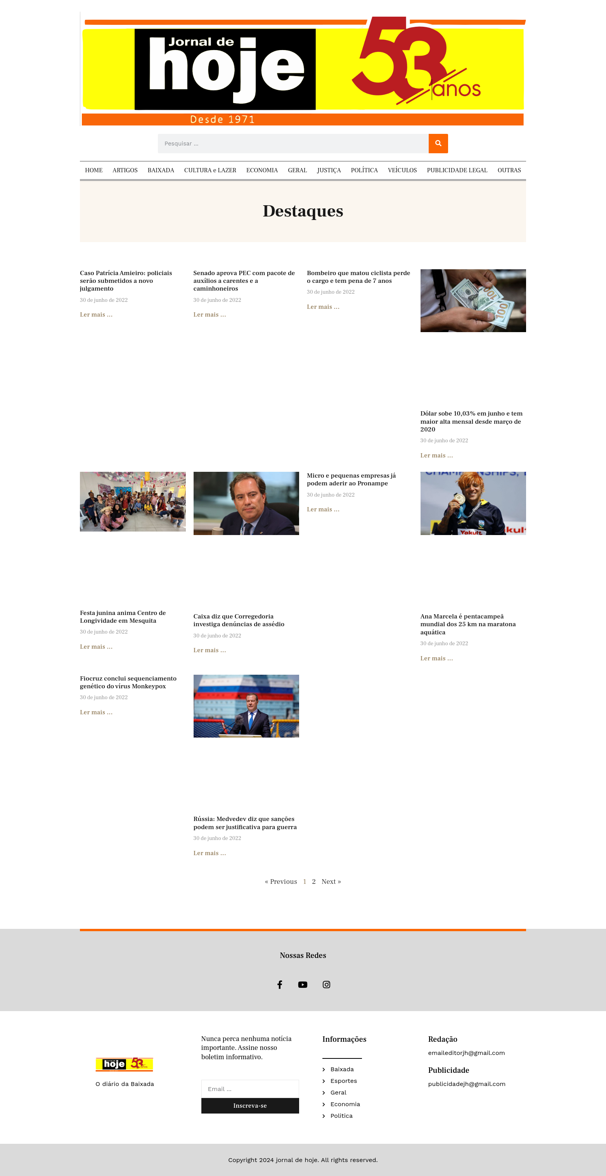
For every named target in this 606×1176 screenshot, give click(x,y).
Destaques (303, 211)
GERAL (297, 170)
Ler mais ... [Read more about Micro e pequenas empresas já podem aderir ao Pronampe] (323, 509)
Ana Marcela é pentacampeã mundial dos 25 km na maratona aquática (468, 624)
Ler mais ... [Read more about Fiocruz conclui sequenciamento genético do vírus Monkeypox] (96, 712)
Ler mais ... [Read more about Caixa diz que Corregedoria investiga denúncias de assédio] (210, 650)
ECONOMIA (262, 170)
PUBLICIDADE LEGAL (457, 170)
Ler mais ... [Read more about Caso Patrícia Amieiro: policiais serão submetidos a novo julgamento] (96, 315)
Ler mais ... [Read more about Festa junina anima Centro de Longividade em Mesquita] (96, 647)
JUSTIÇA (329, 170)
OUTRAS (509, 170)
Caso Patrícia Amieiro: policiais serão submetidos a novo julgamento (126, 281)
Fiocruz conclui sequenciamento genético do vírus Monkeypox (128, 682)
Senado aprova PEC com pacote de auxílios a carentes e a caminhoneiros (244, 281)
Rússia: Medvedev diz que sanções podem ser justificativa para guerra (245, 823)
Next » (331, 881)
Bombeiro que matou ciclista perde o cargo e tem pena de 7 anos (358, 277)
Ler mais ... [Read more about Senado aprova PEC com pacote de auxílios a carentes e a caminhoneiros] (210, 315)
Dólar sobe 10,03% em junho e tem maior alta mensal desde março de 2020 (472, 421)
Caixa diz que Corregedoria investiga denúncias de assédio (239, 620)
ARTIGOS (125, 170)
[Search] (438, 143)
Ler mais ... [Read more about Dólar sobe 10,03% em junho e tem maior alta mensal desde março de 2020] (437, 455)
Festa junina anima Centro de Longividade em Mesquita (123, 617)
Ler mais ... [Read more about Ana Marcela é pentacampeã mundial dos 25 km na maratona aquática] (437, 658)
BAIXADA (161, 170)
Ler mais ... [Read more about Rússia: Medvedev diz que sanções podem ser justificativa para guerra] (210, 853)
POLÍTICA (364, 170)
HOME (94, 170)
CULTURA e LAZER (210, 170)
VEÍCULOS (402, 170)
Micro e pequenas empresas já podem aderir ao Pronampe (351, 479)
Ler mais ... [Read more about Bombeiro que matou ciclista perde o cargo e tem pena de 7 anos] (323, 307)
